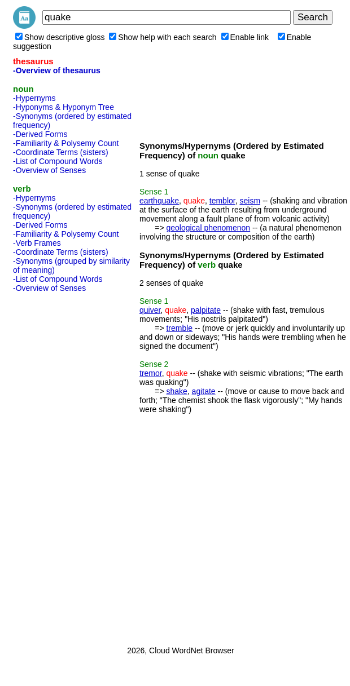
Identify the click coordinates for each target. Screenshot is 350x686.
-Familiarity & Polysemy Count (66, 143)
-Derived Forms (40, 134)
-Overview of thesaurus (56, 70)
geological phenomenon (208, 227)
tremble (179, 328)
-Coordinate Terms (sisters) (60, 152)
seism (249, 200)
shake (176, 391)
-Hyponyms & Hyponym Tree (63, 107)
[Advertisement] (58, 465)
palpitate (206, 310)
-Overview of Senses (49, 170)
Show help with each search (162, 37)
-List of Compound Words (57, 161)
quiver (149, 310)
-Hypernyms (34, 98)
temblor (222, 200)
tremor (150, 373)
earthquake (159, 200)
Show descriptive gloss (59, 37)
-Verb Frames (37, 242)
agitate (204, 391)
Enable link (245, 37)
